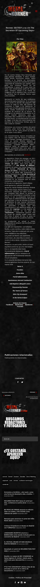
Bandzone (28, 305)
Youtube (20, 306)
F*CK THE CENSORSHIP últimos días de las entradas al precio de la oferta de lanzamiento (19, 569)
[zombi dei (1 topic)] (5, 484)
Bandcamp (19, 305)
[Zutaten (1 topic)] (16, 476)
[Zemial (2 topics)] (10, 476)
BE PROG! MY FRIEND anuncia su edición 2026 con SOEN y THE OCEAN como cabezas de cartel (18, 511)
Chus (21, 39)
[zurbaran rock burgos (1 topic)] (26, 480)
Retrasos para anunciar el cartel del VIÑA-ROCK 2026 (19, 520)
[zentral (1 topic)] (4, 476)
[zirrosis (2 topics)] (15, 480)
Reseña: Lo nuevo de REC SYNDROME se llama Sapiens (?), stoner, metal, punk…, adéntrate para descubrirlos (18, 558)
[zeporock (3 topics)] (5, 480)
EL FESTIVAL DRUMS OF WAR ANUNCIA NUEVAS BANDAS (18, 543)
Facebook (10, 305)
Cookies (11, 578)
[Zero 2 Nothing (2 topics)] (31, 476)
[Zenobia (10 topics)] (23, 476)
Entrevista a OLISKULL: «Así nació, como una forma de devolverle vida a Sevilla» (18, 493)
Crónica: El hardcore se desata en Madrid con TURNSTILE (19, 527)
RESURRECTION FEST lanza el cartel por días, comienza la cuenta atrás (18, 502)
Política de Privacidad (23, 578)
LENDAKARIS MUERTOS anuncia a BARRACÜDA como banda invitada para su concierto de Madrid (19, 535)
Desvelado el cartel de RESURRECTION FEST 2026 (19, 550)
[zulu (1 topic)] (11, 480)
